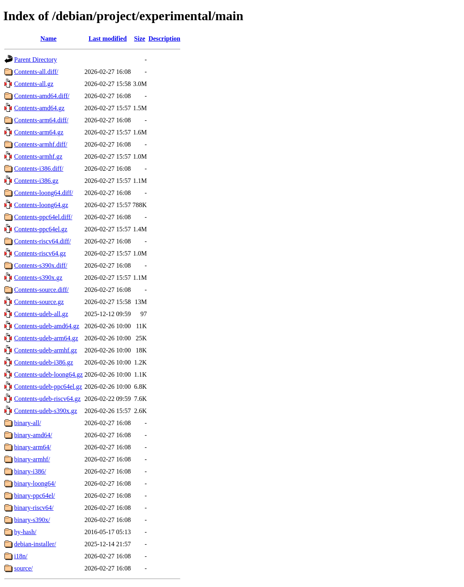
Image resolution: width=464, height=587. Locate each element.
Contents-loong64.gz (41, 204)
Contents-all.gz (33, 83)
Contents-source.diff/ (41, 289)
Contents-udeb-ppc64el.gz (48, 386)
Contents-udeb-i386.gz (43, 362)
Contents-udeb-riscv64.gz (47, 398)
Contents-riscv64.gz (40, 253)
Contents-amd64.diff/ (41, 95)
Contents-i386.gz (36, 180)
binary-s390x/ (32, 519)
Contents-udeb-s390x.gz (45, 410)
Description (164, 38)
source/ (23, 568)
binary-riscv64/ (34, 507)
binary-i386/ (30, 471)
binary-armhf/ (32, 459)
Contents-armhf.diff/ (40, 144)
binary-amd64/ (33, 435)
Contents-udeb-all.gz (41, 313)
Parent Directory (35, 59)
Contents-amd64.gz (39, 108)
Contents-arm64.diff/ (41, 120)
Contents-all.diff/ (36, 71)
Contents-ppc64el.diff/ (43, 217)
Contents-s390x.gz (38, 277)
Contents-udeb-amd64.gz (46, 326)
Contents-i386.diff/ (38, 168)
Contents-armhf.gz (38, 156)
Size (139, 38)
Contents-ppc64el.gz (40, 229)
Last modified (107, 38)
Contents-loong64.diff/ (43, 192)
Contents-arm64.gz (38, 132)
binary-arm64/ (32, 447)
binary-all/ (27, 422)
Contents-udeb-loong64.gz (48, 374)
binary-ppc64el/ (34, 495)
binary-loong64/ (35, 483)
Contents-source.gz (39, 301)
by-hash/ (25, 531)
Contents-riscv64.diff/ (42, 241)
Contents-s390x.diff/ (40, 265)
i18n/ (20, 556)
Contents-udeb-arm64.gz (46, 338)
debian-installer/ (35, 544)
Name (48, 38)
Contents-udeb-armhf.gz (45, 350)
